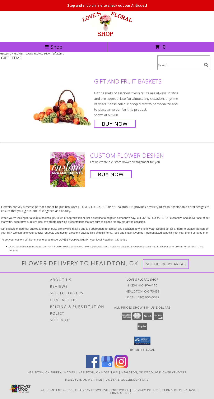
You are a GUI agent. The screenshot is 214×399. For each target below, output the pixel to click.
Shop (53, 46)
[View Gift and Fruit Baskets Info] (62, 102)
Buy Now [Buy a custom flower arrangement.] (111, 174)
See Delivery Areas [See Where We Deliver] (166, 264)
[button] (142, 341)
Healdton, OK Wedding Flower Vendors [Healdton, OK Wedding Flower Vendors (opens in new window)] (153, 372)
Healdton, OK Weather (83, 379)
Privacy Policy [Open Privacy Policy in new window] (145, 390)
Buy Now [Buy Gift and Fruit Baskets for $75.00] (115, 123)
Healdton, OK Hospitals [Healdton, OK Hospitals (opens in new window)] (98, 372)
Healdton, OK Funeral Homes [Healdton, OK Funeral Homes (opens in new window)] (51, 372)
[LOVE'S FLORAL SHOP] (107, 36)
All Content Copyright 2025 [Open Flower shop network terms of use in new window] (65, 390)
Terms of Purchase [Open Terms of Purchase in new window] (179, 390)
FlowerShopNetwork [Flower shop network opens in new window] (110, 390)
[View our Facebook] (92, 367)
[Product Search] (180, 65)
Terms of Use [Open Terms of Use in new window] (120, 392)
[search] (206, 65)
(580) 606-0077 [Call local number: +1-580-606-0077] (147, 297)
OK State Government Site (127, 379)
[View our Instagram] (121, 367)
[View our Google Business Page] (107, 367)
